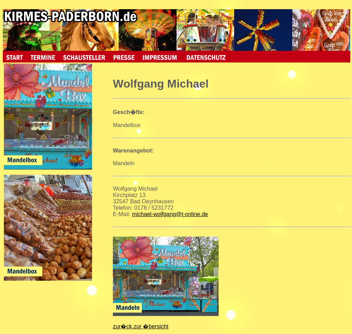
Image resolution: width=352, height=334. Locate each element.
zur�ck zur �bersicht (140, 326)
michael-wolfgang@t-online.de (170, 214)
